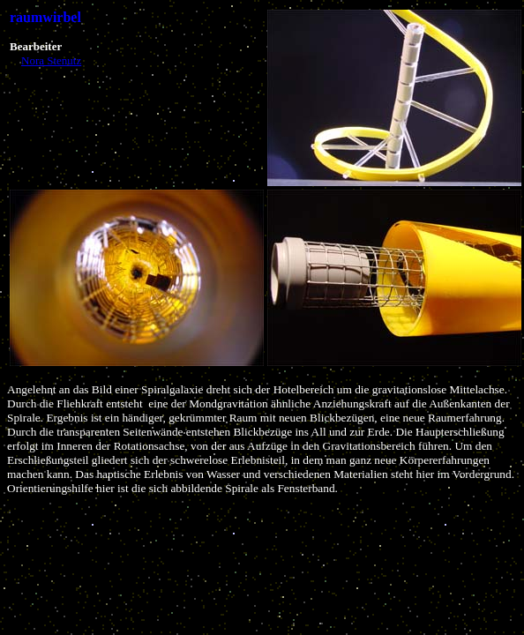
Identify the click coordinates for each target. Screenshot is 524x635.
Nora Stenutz (51, 60)
